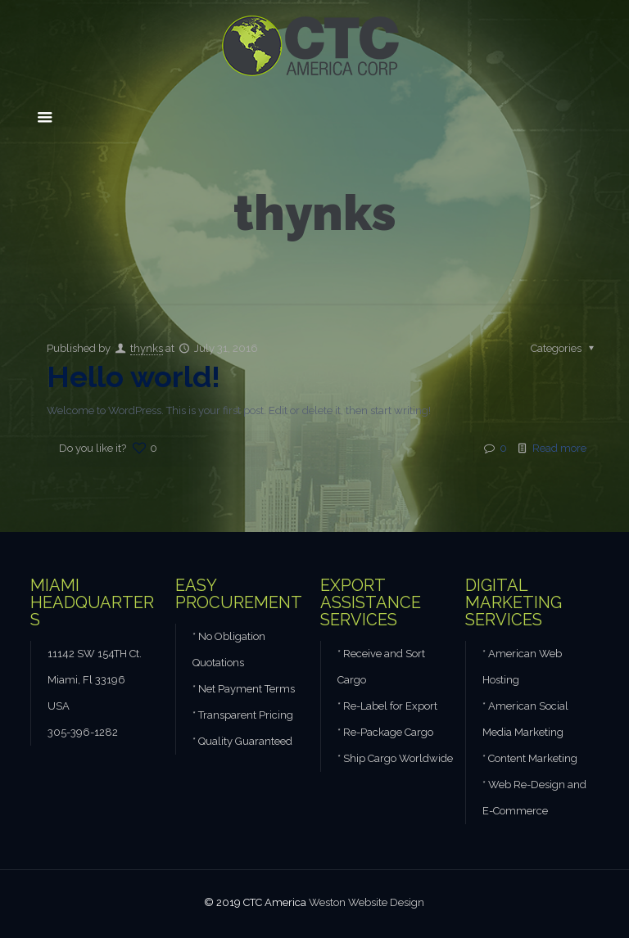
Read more (559, 448)
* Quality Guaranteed (242, 741)
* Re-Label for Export (387, 706)
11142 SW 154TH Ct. (95, 653)
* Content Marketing (529, 758)
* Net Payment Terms (243, 689)
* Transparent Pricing (242, 715)
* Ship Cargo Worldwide (395, 758)
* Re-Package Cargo (385, 732)
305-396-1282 (83, 732)
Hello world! (133, 376)
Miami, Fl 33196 (86, 680)
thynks (146, 348)
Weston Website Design (366, 902)
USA (59, 706)
